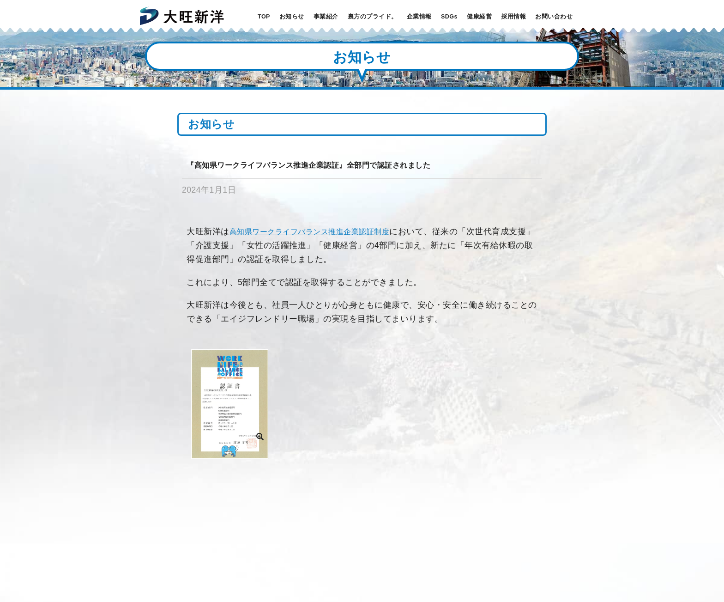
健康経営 (479, 17)
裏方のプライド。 (373, 17)
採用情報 (513, 17)
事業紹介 (326, 17)
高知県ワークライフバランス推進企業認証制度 (309, 232)
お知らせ (291, 17)
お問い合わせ (554, 17)
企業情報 (419, 17)
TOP (264, 17)
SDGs (449, 17)
